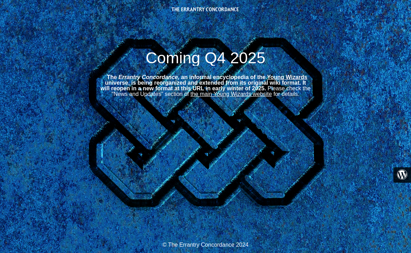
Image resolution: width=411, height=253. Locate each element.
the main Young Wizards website (231, 94)
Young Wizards (287, 77)
